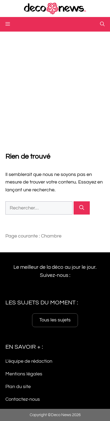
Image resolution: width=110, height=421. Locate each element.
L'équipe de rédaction (28, 361)
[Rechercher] (82, 208)
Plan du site (18, 386)
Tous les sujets (55, 319)
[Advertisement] (55, 89)
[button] (102, 24)
